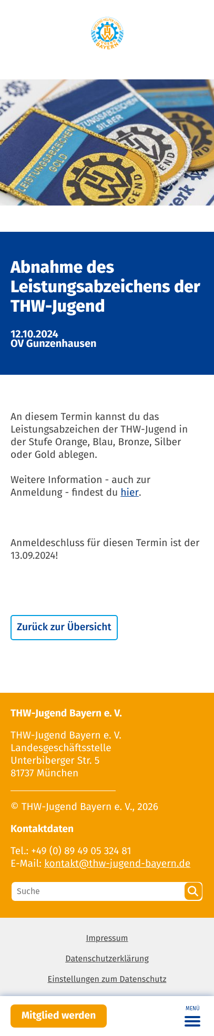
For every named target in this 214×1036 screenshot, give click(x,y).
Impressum (107, 938)
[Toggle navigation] (192, 1016)
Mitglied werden (59, 1016)
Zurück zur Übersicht (64, 627)
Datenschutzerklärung (107, 959)
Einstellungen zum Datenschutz (107, 979)
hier (129, 493)
